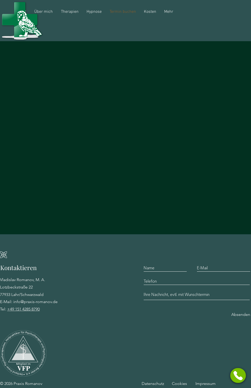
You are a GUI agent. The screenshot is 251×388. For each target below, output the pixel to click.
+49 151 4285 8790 (23, 309)
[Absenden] (240, 315)
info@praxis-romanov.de (35, 301)
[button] (238, 375)
